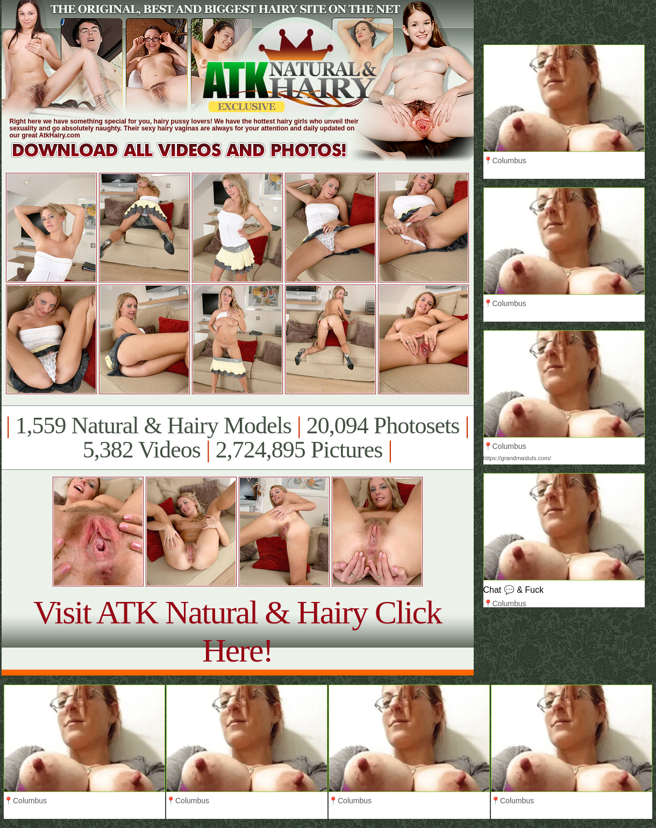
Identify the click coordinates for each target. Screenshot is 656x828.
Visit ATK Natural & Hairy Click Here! (237, 631)
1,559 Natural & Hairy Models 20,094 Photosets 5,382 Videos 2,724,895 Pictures (237, 437)
